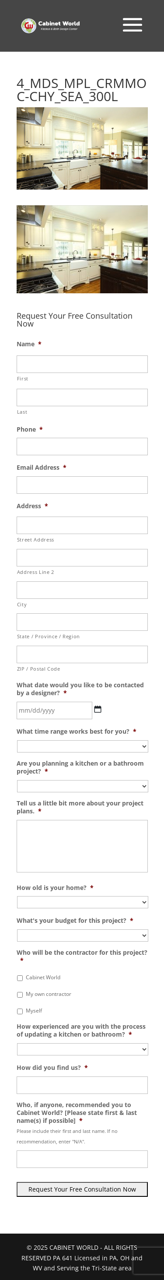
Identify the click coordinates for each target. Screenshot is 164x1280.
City (22, 604)
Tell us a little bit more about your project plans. (80, 807)
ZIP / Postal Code (38, 668)
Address (32, 506)
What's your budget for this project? (75, 921)
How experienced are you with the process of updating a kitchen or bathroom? (81, 1030)
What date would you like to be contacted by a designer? (80, 689)
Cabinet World (43, 977)
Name (29, 344)
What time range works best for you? (76, 731)
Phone (30, 429)
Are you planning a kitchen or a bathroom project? (80, 767)
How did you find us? (52, 1068)
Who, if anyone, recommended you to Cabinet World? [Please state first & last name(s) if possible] (77, 1113)
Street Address (35, 539)
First (22, 378)
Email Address (41, 467)
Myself (34, 1010)
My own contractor (48, 994)
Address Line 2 (35, 572)
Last (22, 411)
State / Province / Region (48, 636)
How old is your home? (55, 888)
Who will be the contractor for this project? (82, 956)
